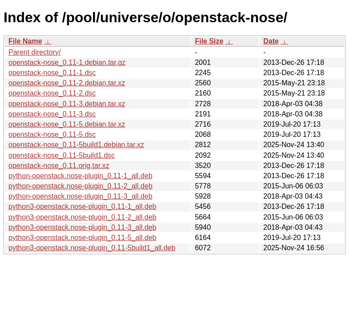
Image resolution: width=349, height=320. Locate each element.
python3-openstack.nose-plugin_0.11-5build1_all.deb (91, 248)
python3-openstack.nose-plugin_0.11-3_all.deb (82, 227)
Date (271, 41)
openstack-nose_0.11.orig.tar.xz (58, 165)
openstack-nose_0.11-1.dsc (52, 72)
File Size (209, 41)
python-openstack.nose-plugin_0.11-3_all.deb (80, 196)
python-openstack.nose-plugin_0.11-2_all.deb (80, 186)
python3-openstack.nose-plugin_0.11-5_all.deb (82, 237)
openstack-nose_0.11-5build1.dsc (61, 155)
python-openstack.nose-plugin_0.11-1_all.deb (80, 176)
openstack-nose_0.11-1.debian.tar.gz (66, 62)
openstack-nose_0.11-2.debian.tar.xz (66, 83)
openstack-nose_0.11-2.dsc (52, 93)
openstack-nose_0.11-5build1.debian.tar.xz (76, 144)
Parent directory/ (34, 52)
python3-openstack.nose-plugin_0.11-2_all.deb (82, 217)
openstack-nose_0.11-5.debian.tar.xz (66, 124)
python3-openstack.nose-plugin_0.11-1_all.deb (82, 206)
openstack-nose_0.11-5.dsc (52, 134)
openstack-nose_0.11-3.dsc (52, 114)
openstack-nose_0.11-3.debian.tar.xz (66, 104)
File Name (25, 41)
